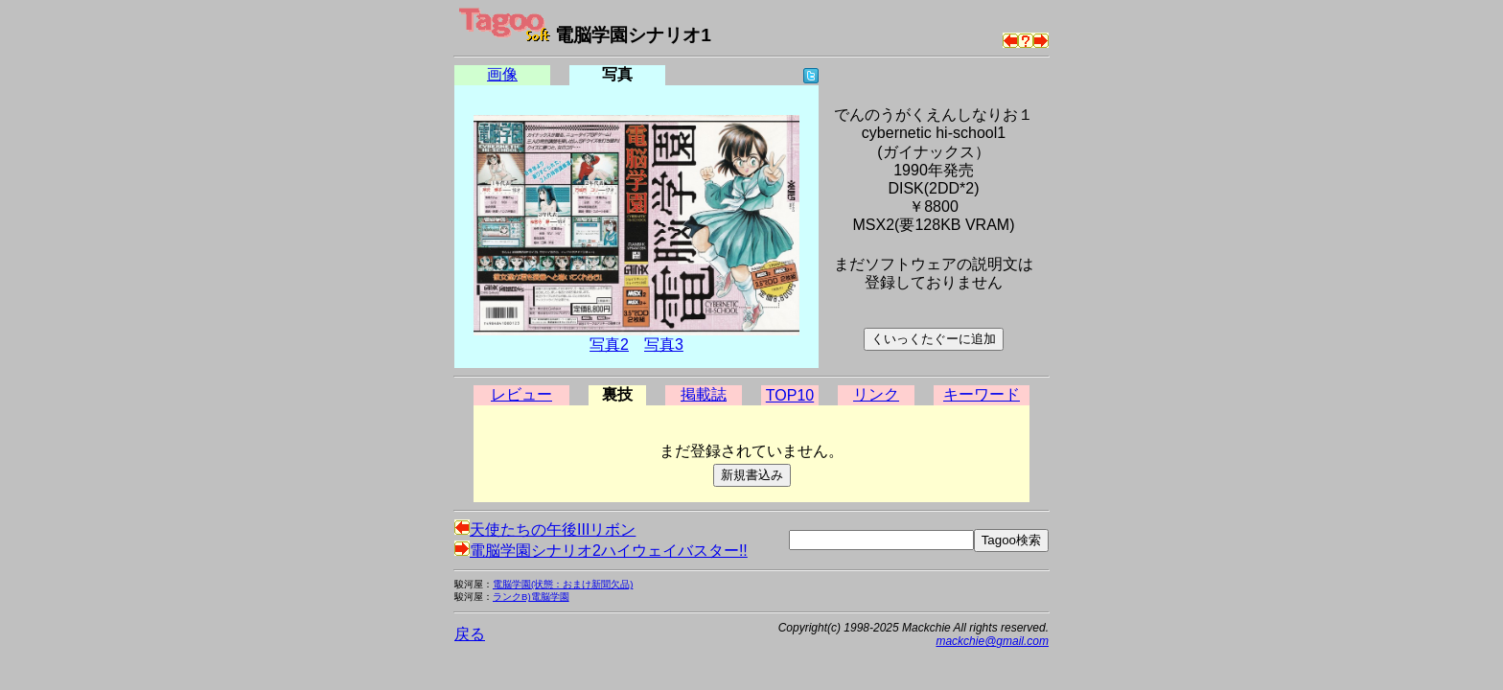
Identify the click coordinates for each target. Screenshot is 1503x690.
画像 (502, 74)
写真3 (663, 344)
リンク (876, 394)
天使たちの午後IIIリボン (545, 529)
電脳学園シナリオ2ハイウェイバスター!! (601, 550)
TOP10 (790, 395)
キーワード (981, 394)
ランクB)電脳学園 (531, 596)
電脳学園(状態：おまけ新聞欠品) (563, 584)
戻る (469, 634)
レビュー (521, 394)
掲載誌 (704, 394)
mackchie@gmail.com (992, 641)
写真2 (609, 344)
